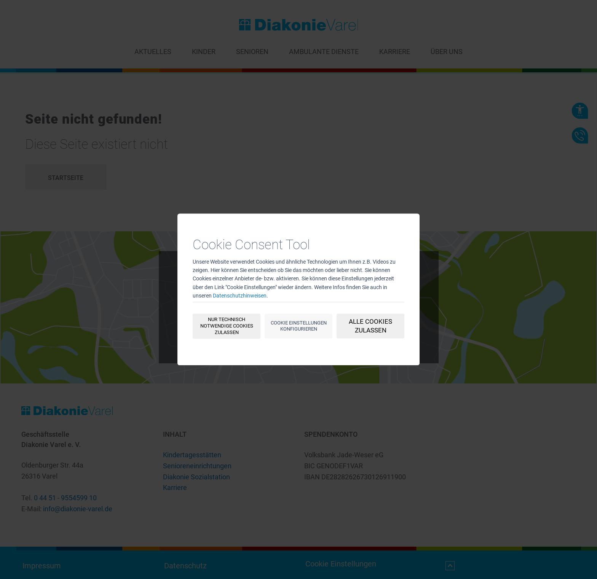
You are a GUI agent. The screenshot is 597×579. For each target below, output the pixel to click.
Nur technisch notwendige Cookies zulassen (226, 326)
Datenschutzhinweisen (240, 296)
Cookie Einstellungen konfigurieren (299, 326)
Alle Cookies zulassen (370, 326)
